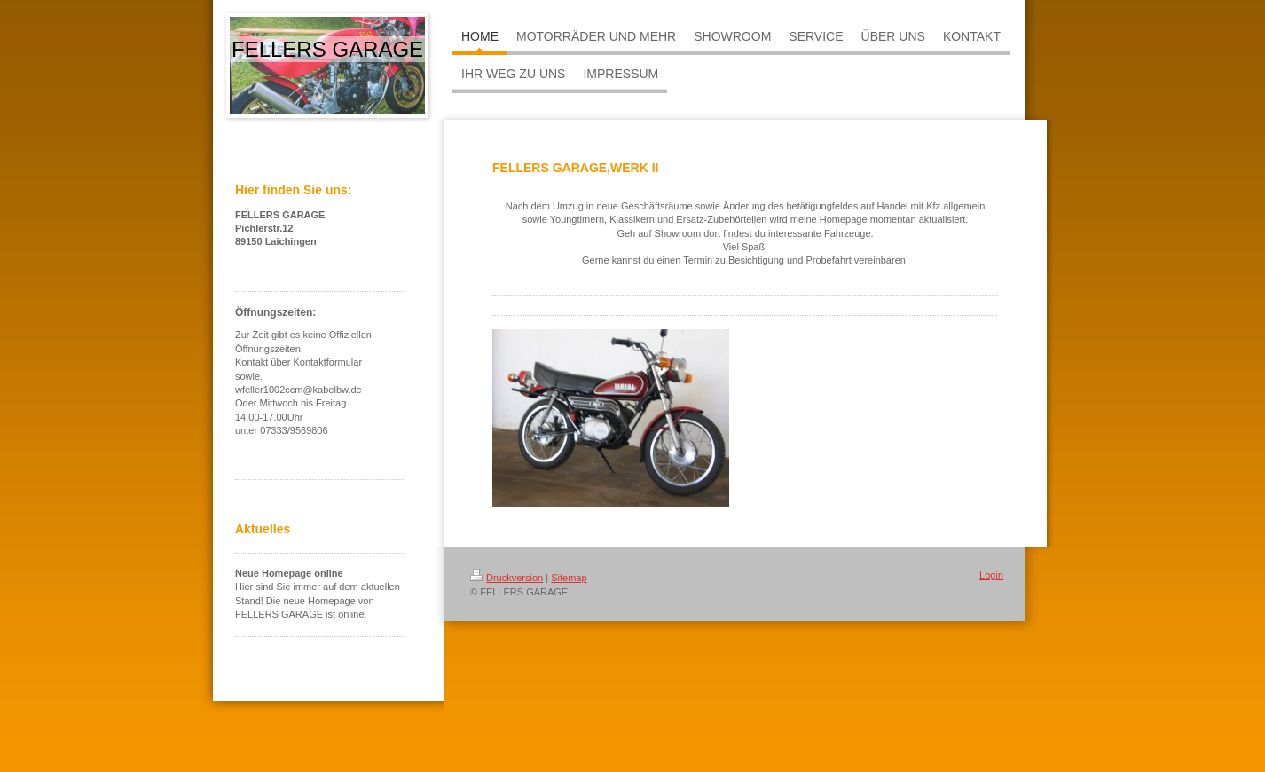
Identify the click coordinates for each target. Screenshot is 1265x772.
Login (991, 575)
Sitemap (568, 577)
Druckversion (506, 577)
